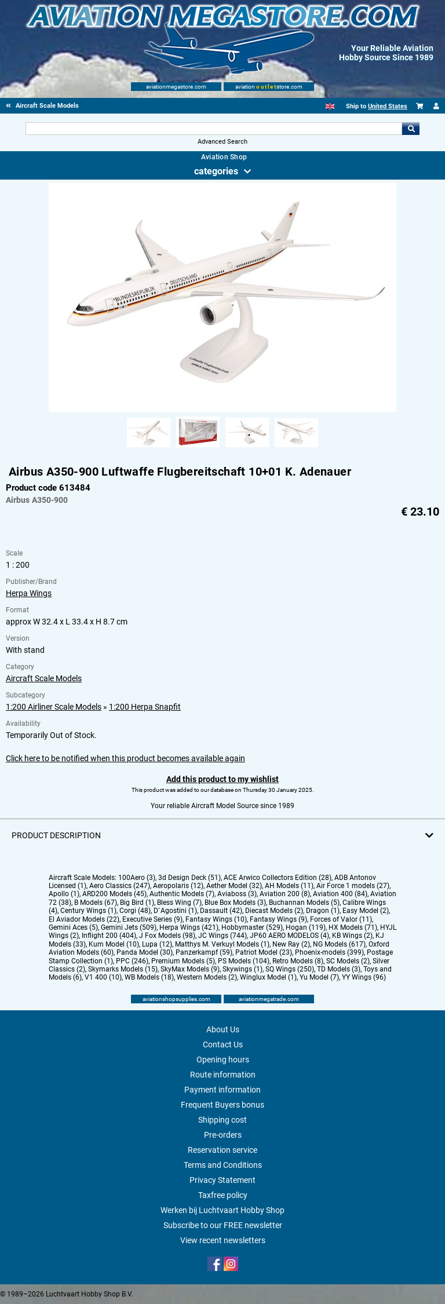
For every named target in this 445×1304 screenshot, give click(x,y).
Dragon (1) (323, 911)
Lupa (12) (157, 944)
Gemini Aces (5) (73, 927)
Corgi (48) (135, 911)
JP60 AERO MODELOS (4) (289, 936)
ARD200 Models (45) (114, 894)
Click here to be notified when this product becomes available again (125, 758)
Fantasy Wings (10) (216, 919)
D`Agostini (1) (175, 911)
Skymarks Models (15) (123, 969)
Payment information (222, 1089)
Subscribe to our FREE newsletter (222, 1225)
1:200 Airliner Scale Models (53, 706)
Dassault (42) (221, 911)
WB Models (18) (149, 977)
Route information (223, 1074)
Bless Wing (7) (179, 902)
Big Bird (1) (137, 902)
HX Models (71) (353, 927)
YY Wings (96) (364, 977)
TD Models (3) (338, 969)
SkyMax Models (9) (190, 969)
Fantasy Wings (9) (278, 919)
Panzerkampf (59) (204, 952)
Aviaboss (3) (237, 894)
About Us (222, 1029)
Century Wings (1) (88, 911)
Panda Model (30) (144, 952)
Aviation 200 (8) (285, 894)
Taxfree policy (222, 1195)
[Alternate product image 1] (148, 448)
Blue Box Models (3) (235, 902)
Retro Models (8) (297, 961)
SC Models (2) (348, 961)
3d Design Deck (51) (189, 878)
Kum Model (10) (114, 944)
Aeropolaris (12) (178, 886)
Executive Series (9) (152, 919)
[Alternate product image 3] (247, 448)
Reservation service (222, 1150)
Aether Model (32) (234, 886)
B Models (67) (95, 902)
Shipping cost (222, 1119)
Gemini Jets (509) (128, 927)
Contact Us (223, 1044)
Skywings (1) (242, 969)
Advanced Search (222, 141)
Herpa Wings (29, 593)
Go (411, 128)
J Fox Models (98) (167, 936)
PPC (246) (132, 961)
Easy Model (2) (365, 911)
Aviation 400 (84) (340, 894)
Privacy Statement (222, 1180)
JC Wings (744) (222, 936)
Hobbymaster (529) (252, 927)
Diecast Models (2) (274, 911)
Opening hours (222, 1059)
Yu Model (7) (319, 977)
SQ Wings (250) (289, 969)
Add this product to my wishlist (222, 779)
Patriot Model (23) (263, 952)
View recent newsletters (222, 1240)
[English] (330, 106)
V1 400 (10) (103, 977)
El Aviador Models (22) (84, 919)
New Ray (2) (291, 944)
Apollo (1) (64, 894)
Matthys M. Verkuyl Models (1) (222, 944)
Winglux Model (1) (268, 977)
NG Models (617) (339, 944)
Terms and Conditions (223, 1165)
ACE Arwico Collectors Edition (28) (277, 878)
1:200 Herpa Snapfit (145, 706)
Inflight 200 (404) (109, 936)
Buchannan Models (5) (304, 902)
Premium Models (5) (183, 961)
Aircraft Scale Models (44, 678)
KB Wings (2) (352, 936)
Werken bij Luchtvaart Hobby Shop (222, 1210)
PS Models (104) (243, 961)
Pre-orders (223, 1134)
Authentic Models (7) (181, 894)
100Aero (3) (136, 878)
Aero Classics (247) (119, 886)
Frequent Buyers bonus (222, 1104)
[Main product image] (222, 410)
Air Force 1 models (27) (352, 886)
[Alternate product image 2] (197, 448)
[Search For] (213, 128)
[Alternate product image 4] (296, 448)
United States (387, 106)
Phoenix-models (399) (329, 952)
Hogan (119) (306, 927)
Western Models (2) (207, 977)
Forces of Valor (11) (341, 919)
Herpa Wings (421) (188, 927)
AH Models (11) (289, 886)
